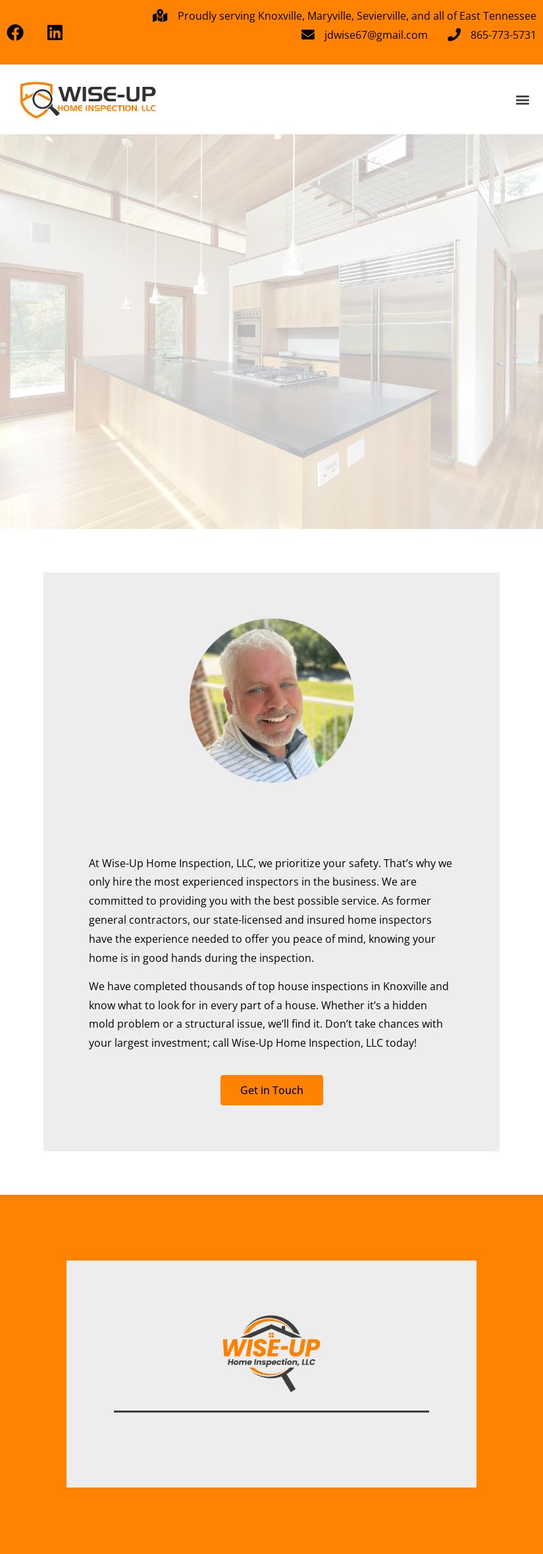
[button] (522, 99)
